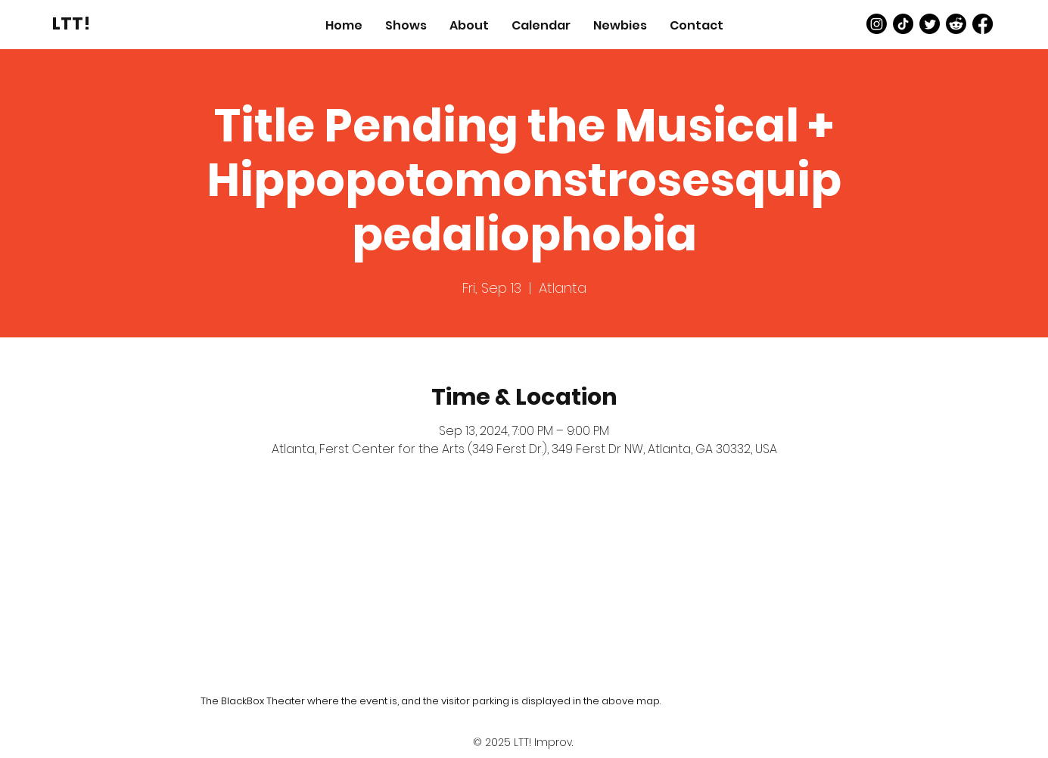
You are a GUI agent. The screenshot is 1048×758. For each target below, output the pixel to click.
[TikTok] (903, 24)
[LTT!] (71, 24)
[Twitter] (929, 24)
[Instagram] (876, 24)
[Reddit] (956, 24)
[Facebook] (982, 24)
